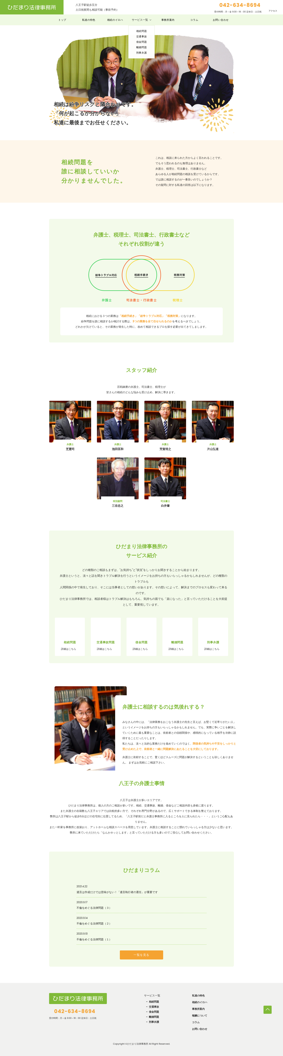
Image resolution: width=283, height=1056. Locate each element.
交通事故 (154, 1007)
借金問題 (154, 1012)
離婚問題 (154, 1017)
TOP (268, 1010)
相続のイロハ (115, 20)
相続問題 (154, 1001)
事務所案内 (168, 20)
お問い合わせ (221, 20)
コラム (194, 20)
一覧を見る (141, 955)
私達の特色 (88, 20)
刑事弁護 (154, 1022)
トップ (62, 20)
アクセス (273, 10)
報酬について (199, 1015)
